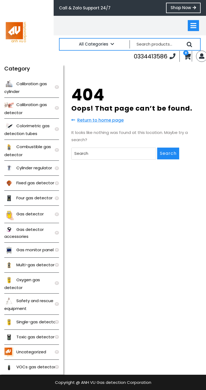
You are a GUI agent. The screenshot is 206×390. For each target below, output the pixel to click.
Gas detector (24, 214)
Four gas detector (28, 198)
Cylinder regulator (28, 168)
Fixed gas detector (29, 183)
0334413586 (154, 56)
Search (189, 44)
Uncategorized (25, 352)
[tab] (193, 25)
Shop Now (186, 9)
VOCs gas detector (30, 367)
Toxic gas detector (29, 337)
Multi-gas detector (29, 265)
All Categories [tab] (96, 44)
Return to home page (97, 120)
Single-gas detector (30, 322)
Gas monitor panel (29, 250)
